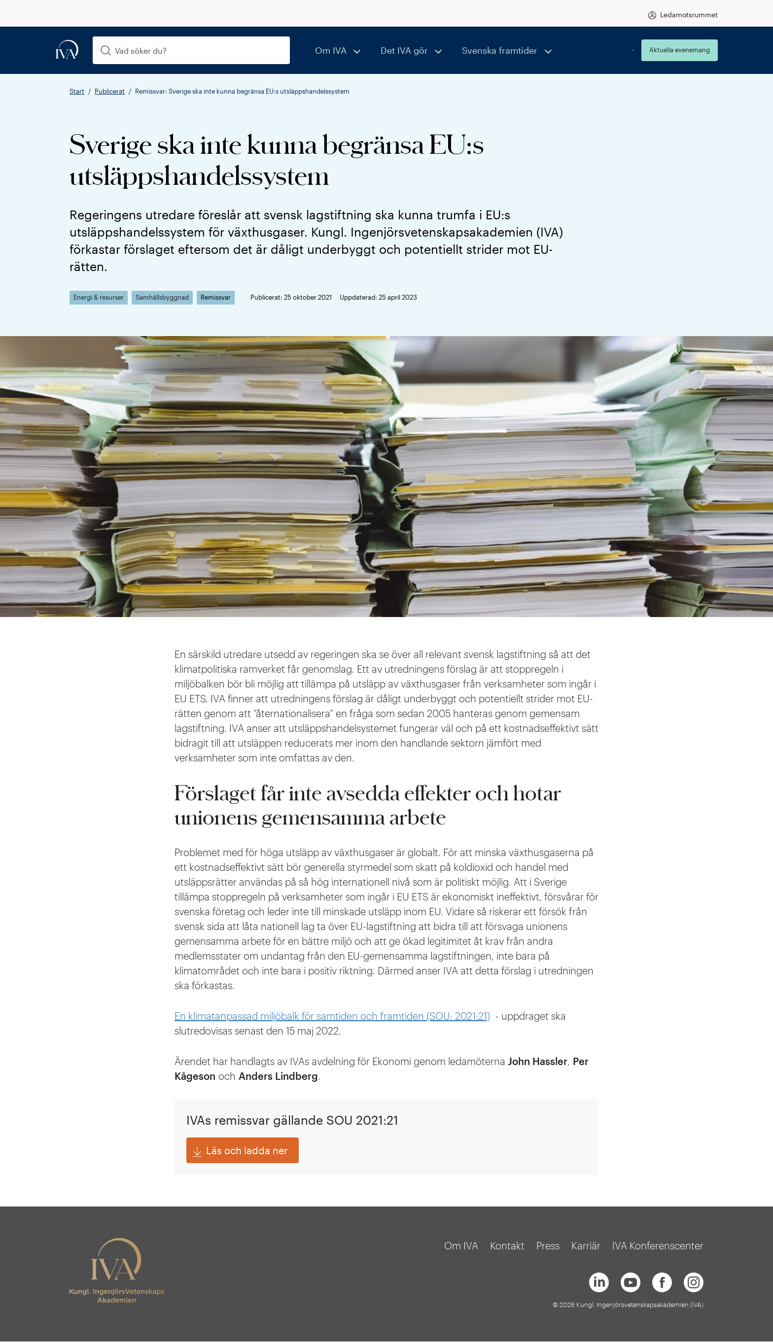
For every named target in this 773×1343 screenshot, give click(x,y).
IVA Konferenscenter (657, 1247)
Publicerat (110, 91)
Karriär (585, 1247)
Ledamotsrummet (689, 14)
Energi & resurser (98, 297)
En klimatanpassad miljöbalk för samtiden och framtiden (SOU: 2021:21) (332, 1016)
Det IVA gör (390, 50)
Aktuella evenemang (679, 50)
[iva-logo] (67, 50)
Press (548, 1247)
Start (77, 91)
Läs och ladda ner (247, 1151)
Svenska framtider (473, 50)
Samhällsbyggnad (162, 297)
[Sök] (106, 50)
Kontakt (507, 1247)
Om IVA (327, 50)
